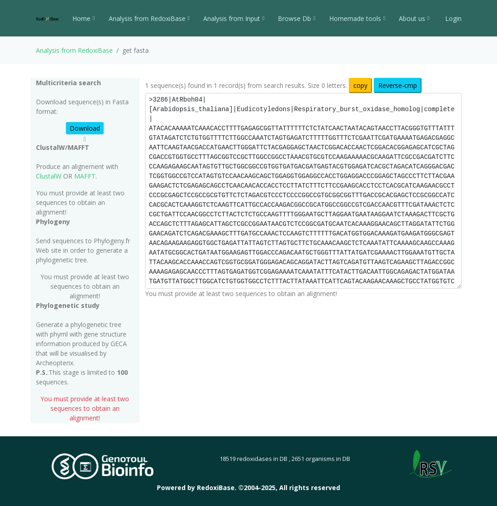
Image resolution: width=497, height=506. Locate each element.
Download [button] (85, 128)
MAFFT (84, 176)
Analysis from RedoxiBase (74, 50)
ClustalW (48, 176)
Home (83, 18)
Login (452, 18)
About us (414, 18)
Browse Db (296, 18)
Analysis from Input (233, 18)
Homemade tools (357, 18)
